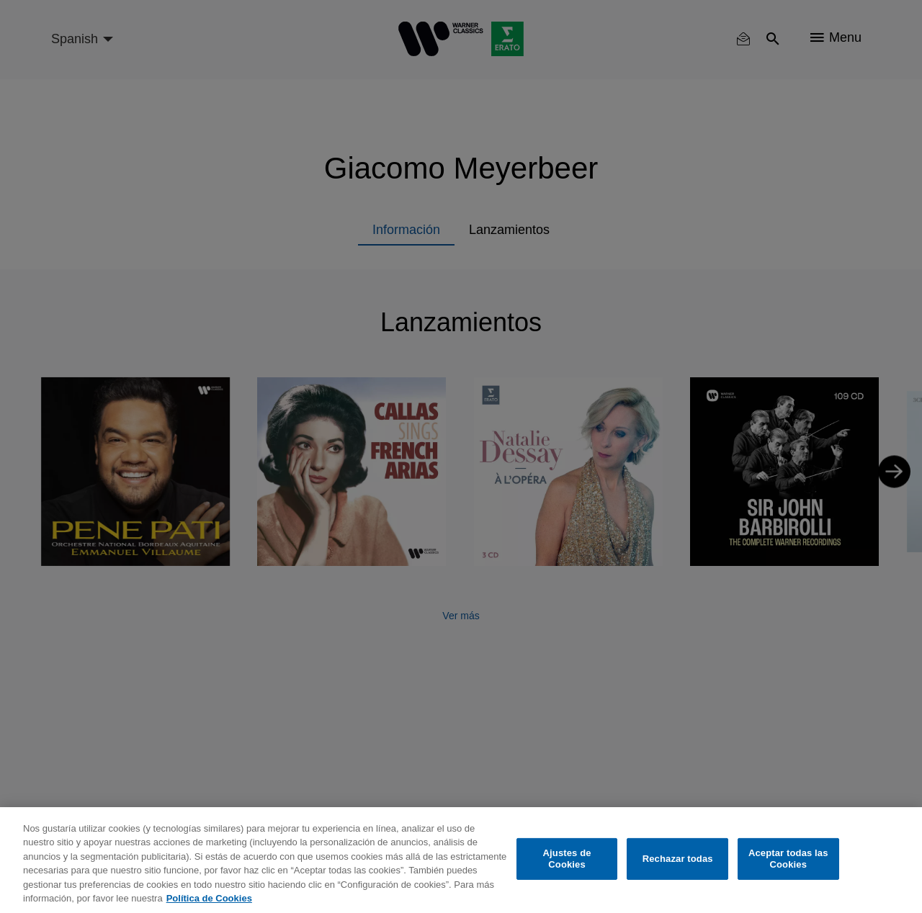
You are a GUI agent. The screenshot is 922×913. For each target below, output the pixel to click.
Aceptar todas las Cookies (788, 858)
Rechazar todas (678, 858)
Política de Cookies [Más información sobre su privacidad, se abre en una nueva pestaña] (209, 898)
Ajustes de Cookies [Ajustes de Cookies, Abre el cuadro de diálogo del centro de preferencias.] (567, 858)
